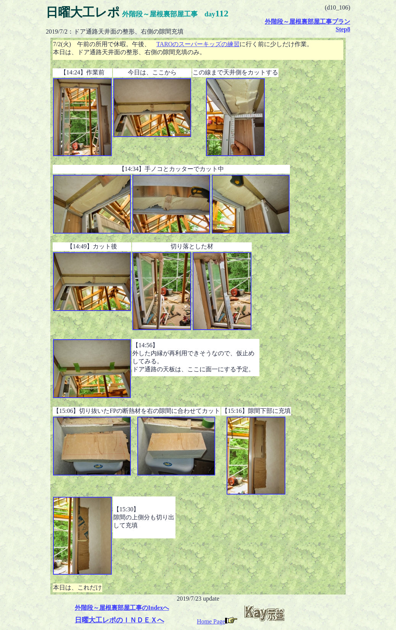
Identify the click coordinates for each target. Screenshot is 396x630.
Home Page (217, 621)
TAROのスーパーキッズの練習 (198, 44)
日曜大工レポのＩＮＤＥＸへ (119, 620)
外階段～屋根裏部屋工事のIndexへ (122, 607)
